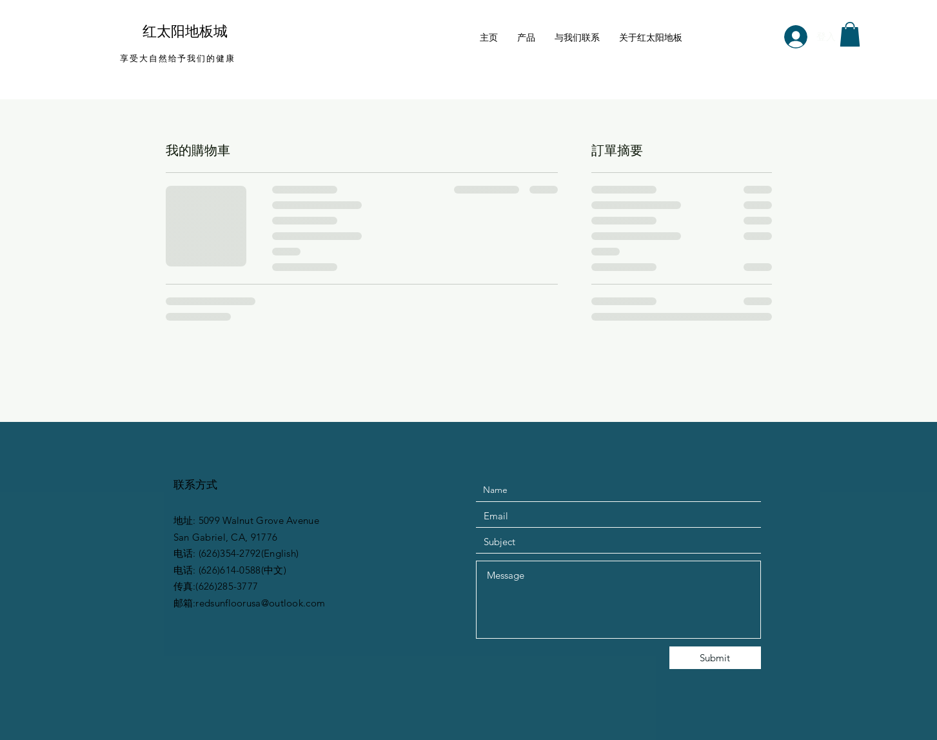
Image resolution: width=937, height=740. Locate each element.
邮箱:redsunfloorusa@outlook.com (249, 603)
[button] (850, 34)
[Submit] (715, 657)
